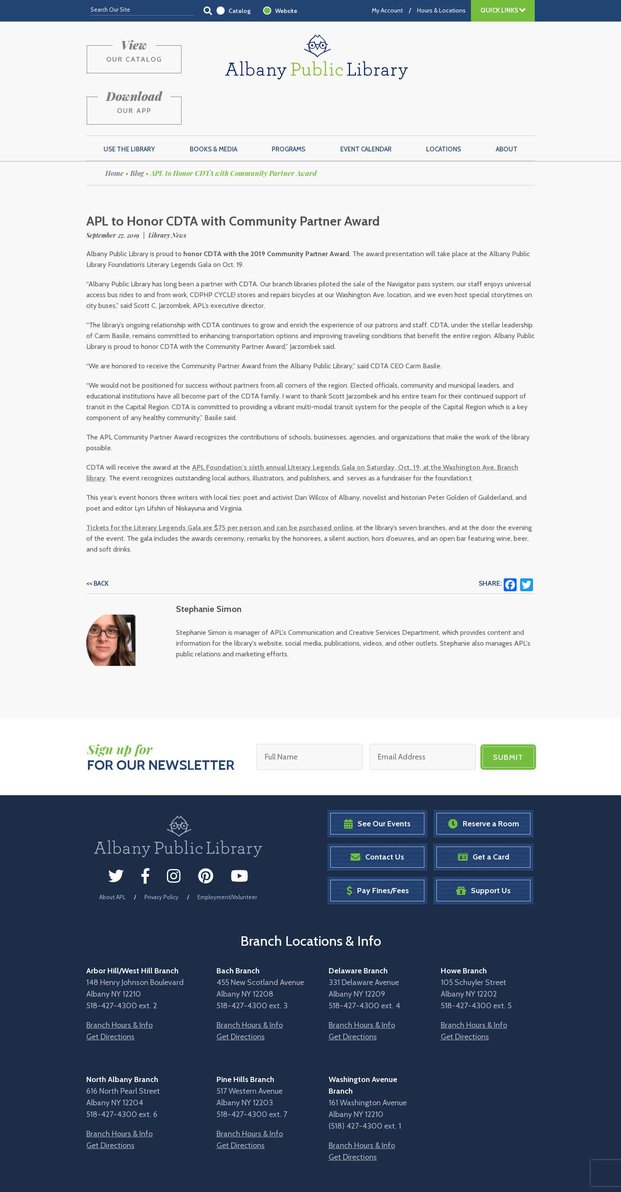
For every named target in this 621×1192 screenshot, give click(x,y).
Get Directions (110, 995)
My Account (387, 10)
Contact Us (377, 816)
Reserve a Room (483, 782)
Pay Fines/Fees (377, 849)
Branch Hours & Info (119, 983)
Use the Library (129, 108)
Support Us (483, 849)
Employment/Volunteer (227, 856)
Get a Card (483, 816)
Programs (288, 108)
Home (114, 132)
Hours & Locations (441, 10)
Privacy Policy (161, 856)
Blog (137, 132)
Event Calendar (366, 108)
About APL (112, 856)
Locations (443, 108)
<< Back (97, 542)
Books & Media (213, 108)
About (507, 108)
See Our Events (377, 782)
